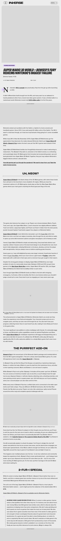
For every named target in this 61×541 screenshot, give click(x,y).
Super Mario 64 (27, 359)
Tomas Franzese (10, 80)
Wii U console (20, 88)
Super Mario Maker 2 (12, 334)
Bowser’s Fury (7, 354)
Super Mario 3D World (10, 180)
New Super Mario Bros (18, 266)
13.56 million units (34, 100)
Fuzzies (45, 256)
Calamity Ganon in (30, 437)
